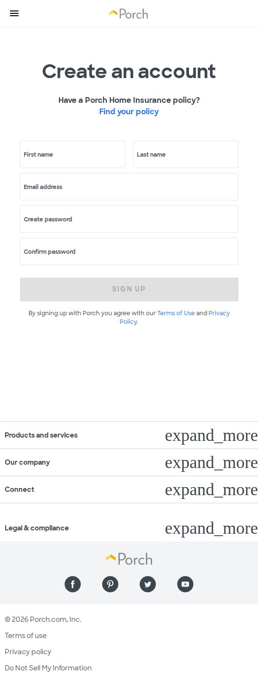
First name (38, 155)
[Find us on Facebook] (73, 584)
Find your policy (129, 112)
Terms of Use (176, 313)
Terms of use (26, 635)
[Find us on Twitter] (148, 584)
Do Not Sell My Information (48, 668)
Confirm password (50, 252)
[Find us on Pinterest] (110, 584)
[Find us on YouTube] (185, 584)
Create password (48, 219)
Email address (43, 187)
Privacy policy (28, 652)
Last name (151, 155)
